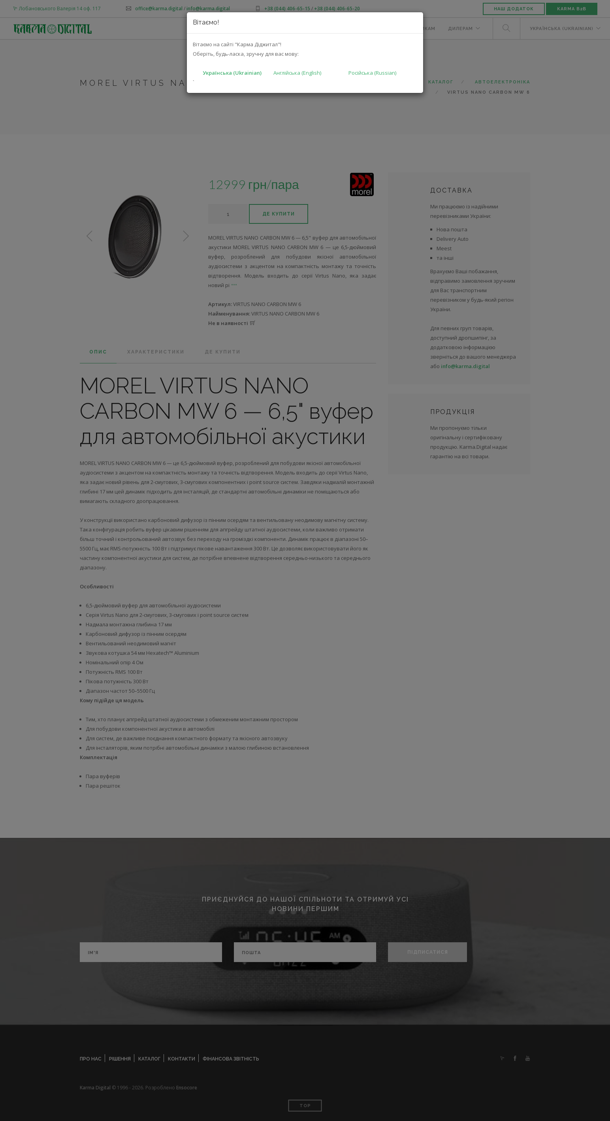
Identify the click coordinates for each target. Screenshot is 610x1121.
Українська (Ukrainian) (232, 72)
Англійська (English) (297, 72)
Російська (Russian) (372, 72)
